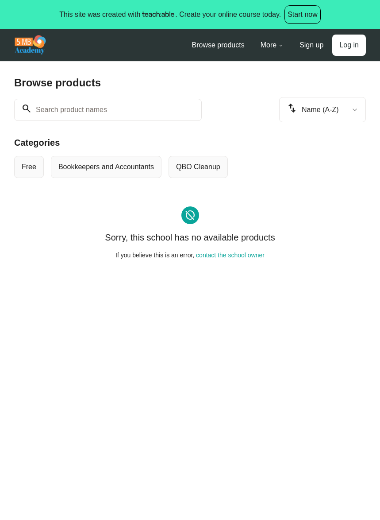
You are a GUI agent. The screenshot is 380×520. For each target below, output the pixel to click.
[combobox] (322, 109)
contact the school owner (230, 255)
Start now (303, 14)
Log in (349, 45)
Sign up (311, 45)
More (272, 45)
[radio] (29, 167)
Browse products (218, 45)
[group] (190, 167)
